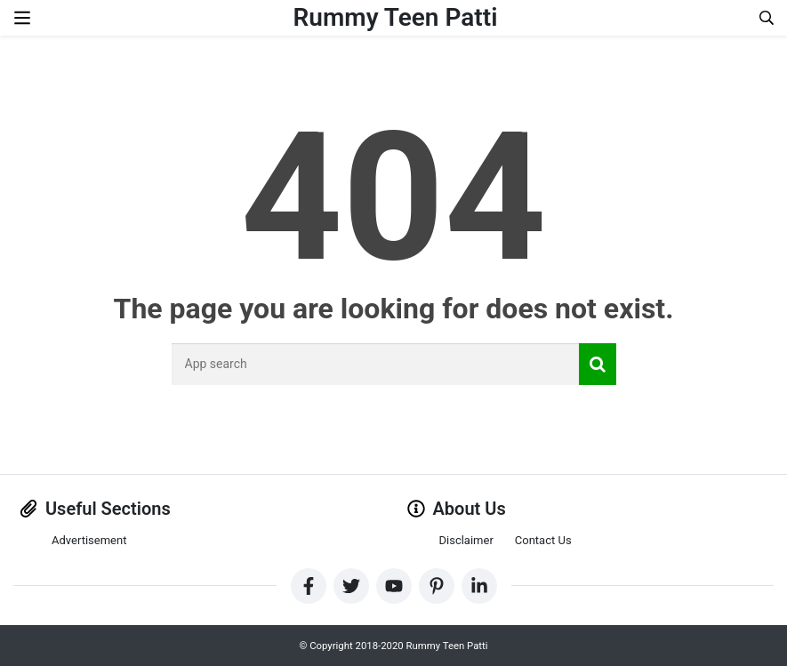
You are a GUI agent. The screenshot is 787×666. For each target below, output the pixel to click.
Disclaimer (466, 540)
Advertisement (89, 540)
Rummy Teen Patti (395, 17)
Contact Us (543, 540)
